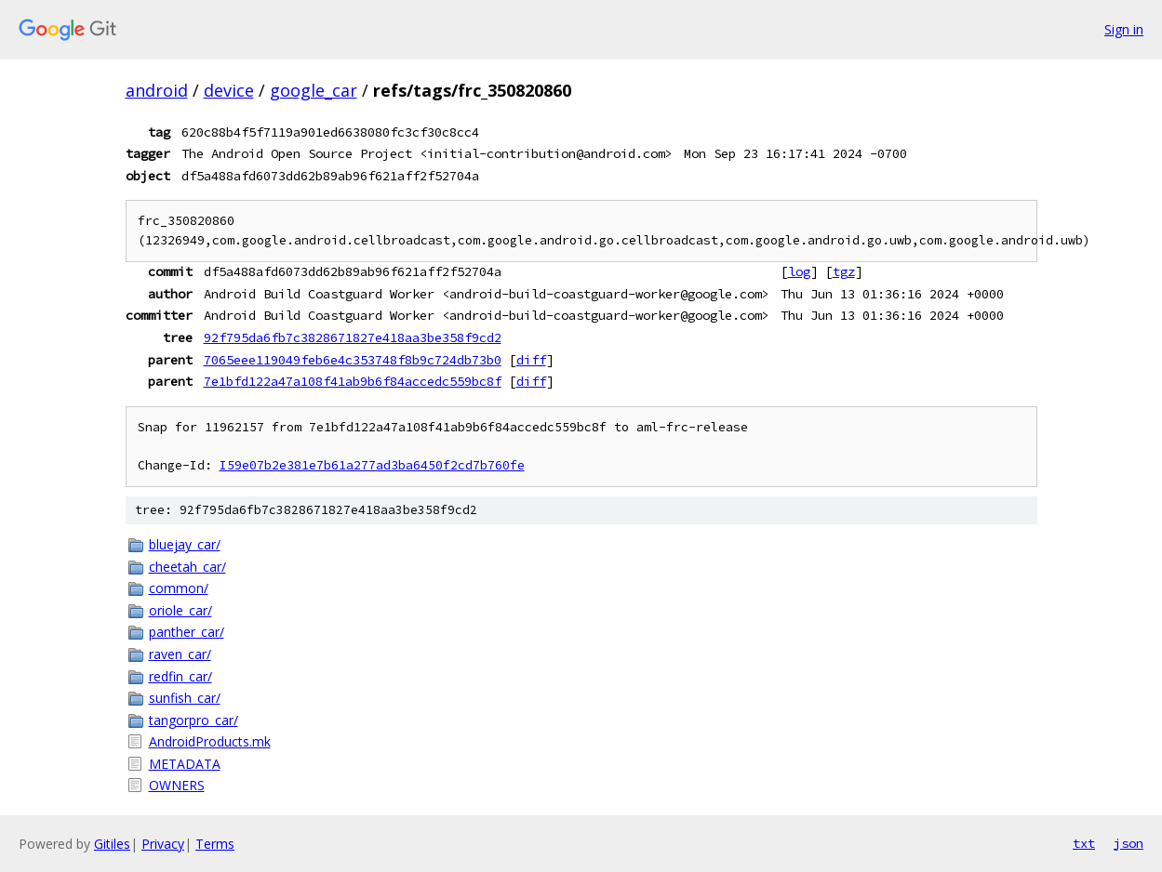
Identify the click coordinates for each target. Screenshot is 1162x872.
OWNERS (177, 785)
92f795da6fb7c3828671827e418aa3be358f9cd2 (352, 337)
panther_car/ (186, 632)
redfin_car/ (180, 676)
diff (531, 359)
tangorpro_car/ (193, 720)
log (799, 271)
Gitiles (112, 843)
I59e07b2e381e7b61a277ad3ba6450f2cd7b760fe (372, 465)
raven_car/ (180, 654)
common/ (178, 588)
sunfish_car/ (184, 698)
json (1128, 843)
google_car (313, 90)
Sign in (1123, 29)
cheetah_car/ (187, 566)
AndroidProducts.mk (210, 741)
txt (1084, 843)
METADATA (184, 764)
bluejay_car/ (184, 544)
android (157, 90)
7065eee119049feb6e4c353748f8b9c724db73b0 (352, 359)
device (229, 90)
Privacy (162, 843)
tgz (844, 271)
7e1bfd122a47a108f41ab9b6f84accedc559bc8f (352, 381)
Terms (214, 843)
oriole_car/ (180, 610)
